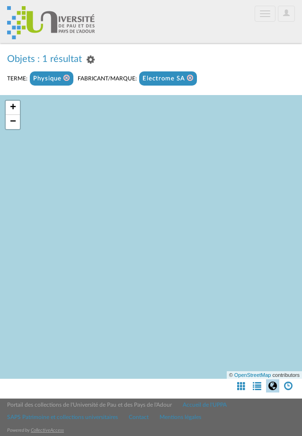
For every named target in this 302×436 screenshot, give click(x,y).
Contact (139, 417)
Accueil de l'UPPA (205, 405)
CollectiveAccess (47, 430)
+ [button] (13, 108)
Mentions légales (180, 417)
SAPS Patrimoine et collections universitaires (62, 417)
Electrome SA (168, 78)
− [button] (13, 122)
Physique (51, 78)
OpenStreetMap (252, 375)
